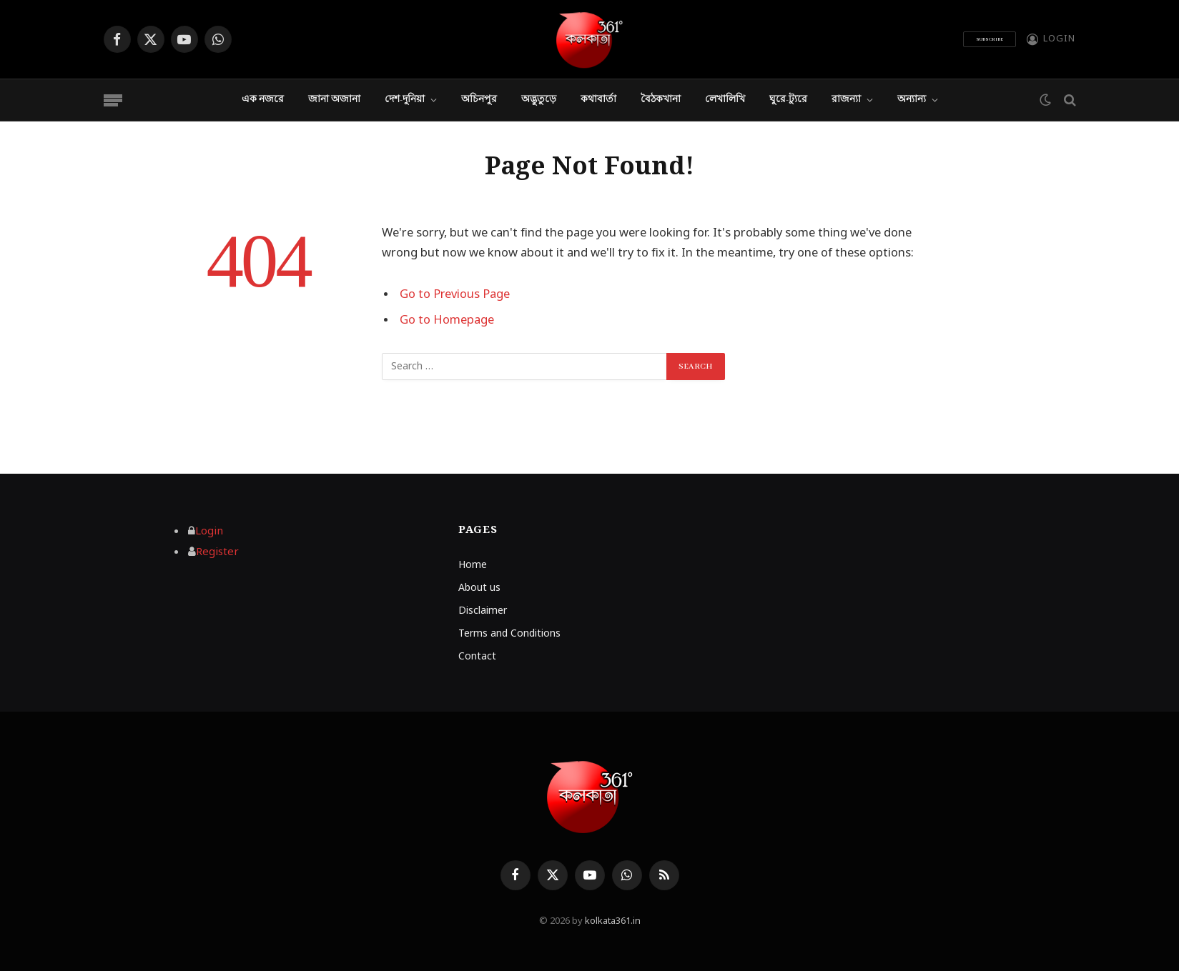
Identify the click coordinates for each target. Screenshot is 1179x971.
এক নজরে (263, 100)
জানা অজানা (334, 100)
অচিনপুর (479, 100)
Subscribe (989, 39)
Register (217, 552)
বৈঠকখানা (661, 100)
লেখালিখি (725, 100)
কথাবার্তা (598, 100)
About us (479, 588)
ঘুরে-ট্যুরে (788, 100)
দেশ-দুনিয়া (405, 100)
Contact (477, 657)
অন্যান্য (911, 100)
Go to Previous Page (455, 295)
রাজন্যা (846, 100)
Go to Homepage (447, 321)
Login (209, 531)
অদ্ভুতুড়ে (538, 100)
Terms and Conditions (509, 634)
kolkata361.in (613, 921)
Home (472, 565)
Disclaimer (482, 611)
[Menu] (113, 100)
